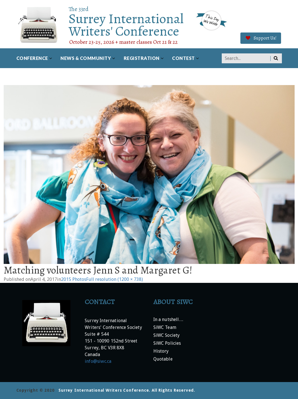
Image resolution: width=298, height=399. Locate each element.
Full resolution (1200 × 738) (114, 279)
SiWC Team (164, 327)
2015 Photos (73, 279)
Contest (183, 58)
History (161, 351)
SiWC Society (166, 335)
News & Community (85, 58)
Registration (142, 58)
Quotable (163, 359)
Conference (32, 58)
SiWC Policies (167, 343)
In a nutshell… (168, 319)
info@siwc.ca (98, 361)
